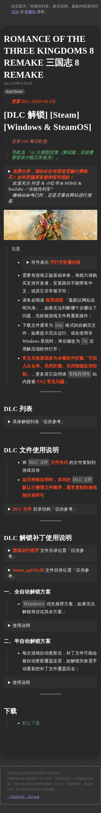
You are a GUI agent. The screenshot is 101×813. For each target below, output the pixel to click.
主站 (15, 12)
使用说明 (21, 625)
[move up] (50, 748)
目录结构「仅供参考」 (45, 509)
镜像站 (30, 12)
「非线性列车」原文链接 (23, 796)
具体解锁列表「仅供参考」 (39, 421)
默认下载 (31, 723)
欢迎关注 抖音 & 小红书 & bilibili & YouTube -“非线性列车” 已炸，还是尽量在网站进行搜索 (50, 186)
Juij (6, 83)
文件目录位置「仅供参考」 (46, 553)
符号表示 (56, 262)
